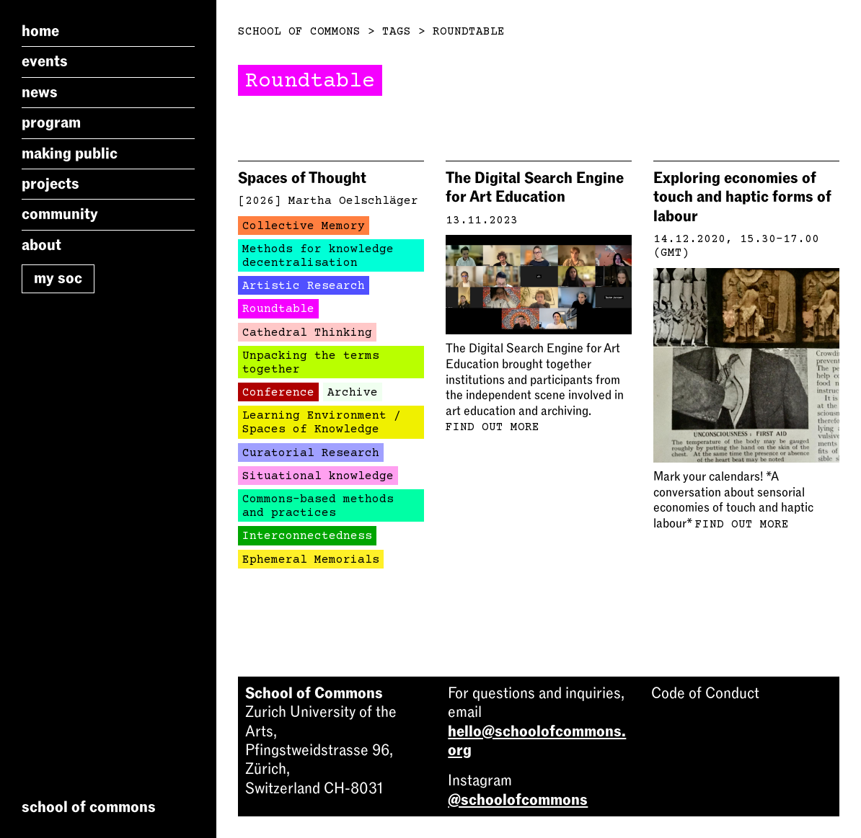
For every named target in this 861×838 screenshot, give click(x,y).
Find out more (492, 427)
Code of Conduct (705, 693)
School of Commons (299, 31)
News (40, 92)
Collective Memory (303, 226)
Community (60, 214)
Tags (396, 31)
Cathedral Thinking (307, 332)
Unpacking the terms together (310, 362)
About (41, 245)
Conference (278, 392)
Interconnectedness (307, 536)
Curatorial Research (310, 453)
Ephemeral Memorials (310, 559)
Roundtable (469, 31)
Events (45, 61)
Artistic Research (303, 286)
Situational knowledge (318, 476)
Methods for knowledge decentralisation (318, 256)
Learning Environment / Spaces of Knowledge (321, 422)
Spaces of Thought (302, 178)
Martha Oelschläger (353, 201)
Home (40, 31)
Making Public (70, 153)
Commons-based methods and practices (318, 506)
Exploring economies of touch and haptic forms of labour (742, 197)
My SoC (58, 278)
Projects (50, 184)
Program (51, 122)
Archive (352, 392)
